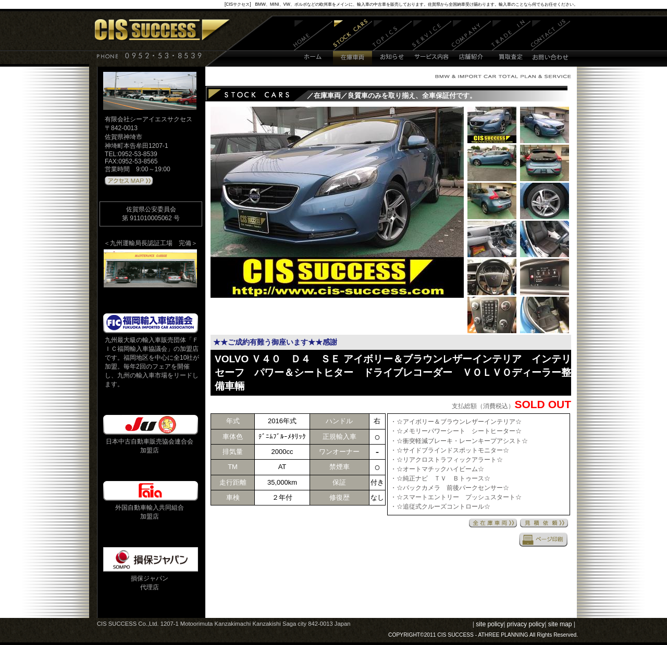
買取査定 (511, 43)
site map (560, 624)
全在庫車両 (493, 522)
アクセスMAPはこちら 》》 (129, 181)
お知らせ (392, 43)
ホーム (313, 43)
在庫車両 (352, 43)
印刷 (543, 539)
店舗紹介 (471, 43)
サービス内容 (432, 43)
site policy (489, 624)
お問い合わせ (550, 43)
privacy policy (526, 624)
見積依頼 (544, 522)
